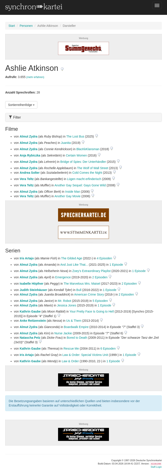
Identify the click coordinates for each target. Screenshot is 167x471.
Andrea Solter (30, 172)
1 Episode (116, 264)
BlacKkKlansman (87, 149)
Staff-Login (156, 467)
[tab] (83, 117)
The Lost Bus (75, 136)
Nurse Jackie (63, 333)
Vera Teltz (26, 179)
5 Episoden (101, 301)
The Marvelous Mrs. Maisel (82, 283)
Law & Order (70, 361)
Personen (26, 25)
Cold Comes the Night (87, 172)
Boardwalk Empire (76, 327)
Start (11, 25)
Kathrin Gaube (30, 311)
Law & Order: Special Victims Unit (85, 355)
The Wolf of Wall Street (92, 168)
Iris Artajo (27, 258)
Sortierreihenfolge (21, 105)
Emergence (63, 277)
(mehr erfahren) (35, 77)
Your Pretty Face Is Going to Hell (92, 311)
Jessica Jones (66, 305)
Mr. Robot (64, 301)
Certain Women (76, 155)
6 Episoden (108, 348)
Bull (78, 290)
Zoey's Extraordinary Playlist (91, 271)
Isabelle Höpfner (31, 283)
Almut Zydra (28, 136)
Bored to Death (77, 337)
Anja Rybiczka (30, 155)
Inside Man (72, 191)
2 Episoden (100, 277)
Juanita (66, 143)
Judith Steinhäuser (33, 290)
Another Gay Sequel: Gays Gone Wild (80, 185)
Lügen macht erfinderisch (84, 179)
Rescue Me (71, 348)
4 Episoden (105, 258)
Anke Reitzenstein (33, 320)
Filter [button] (15, 117)
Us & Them (73, 320)
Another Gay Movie (68, 196)
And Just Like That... (74, 264)
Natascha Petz (30, 337)
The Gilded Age (71, 258)
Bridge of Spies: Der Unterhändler (83, 161)
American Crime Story (89, 294)
